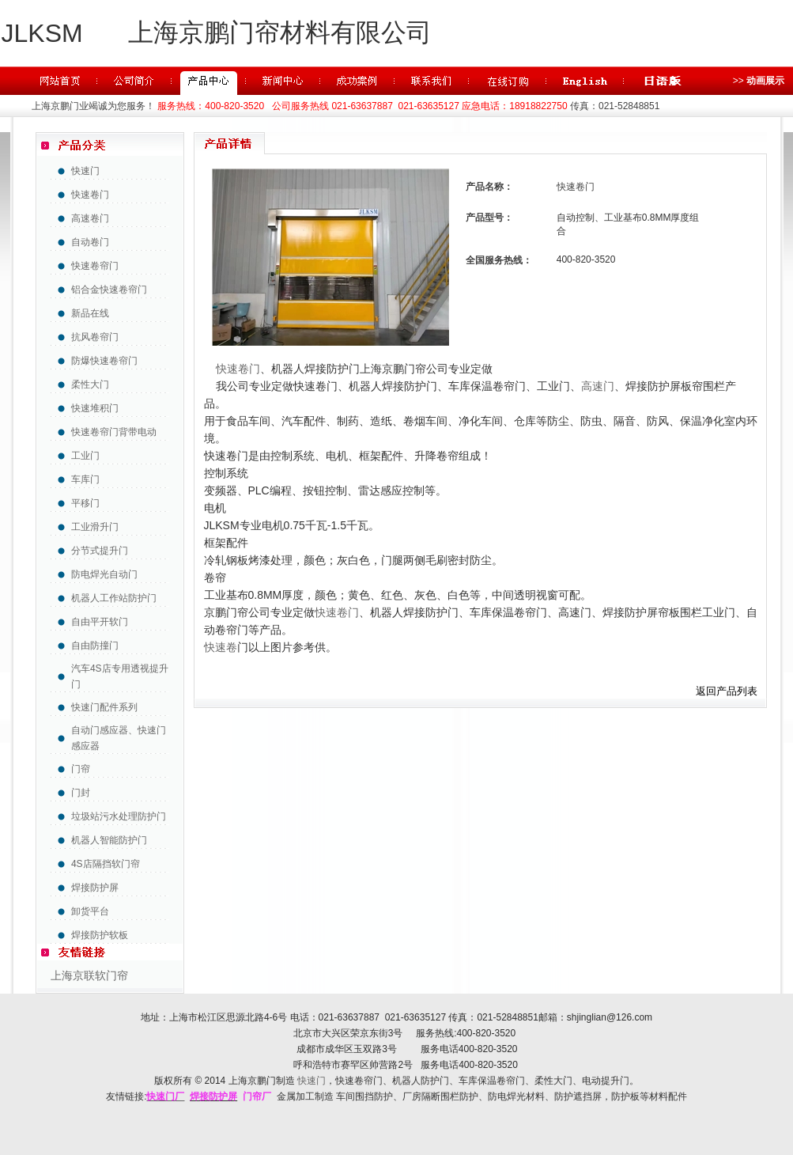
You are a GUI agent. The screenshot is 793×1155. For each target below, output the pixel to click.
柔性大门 (90, 384)
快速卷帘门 (95, 265)
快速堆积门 (95, 408)
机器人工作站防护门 (114, 598)
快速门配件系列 (104, 707)
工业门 (85, 455)
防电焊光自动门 (104, 574)
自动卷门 (90, 242)
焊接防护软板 (99, 935)
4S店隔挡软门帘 (105, 863)
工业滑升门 (95, 526)
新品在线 (90, 313)
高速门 (597, 386)
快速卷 (220, 647)
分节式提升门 (99, 550)
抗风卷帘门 (95, 337)
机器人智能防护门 (109, 840)
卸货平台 (90, 911)
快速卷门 (90, 194)
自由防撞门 (95, 645)
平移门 (85, 503)
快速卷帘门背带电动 (114, 431)
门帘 (80, 768)
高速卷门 (90, 218)
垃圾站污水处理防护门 (118, 816)
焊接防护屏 (95, 887)
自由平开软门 (99, 621)
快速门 (85, 170)
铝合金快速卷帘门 (109, 289)
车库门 (85, 479)
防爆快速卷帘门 (104, 360)
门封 (80, 792)
